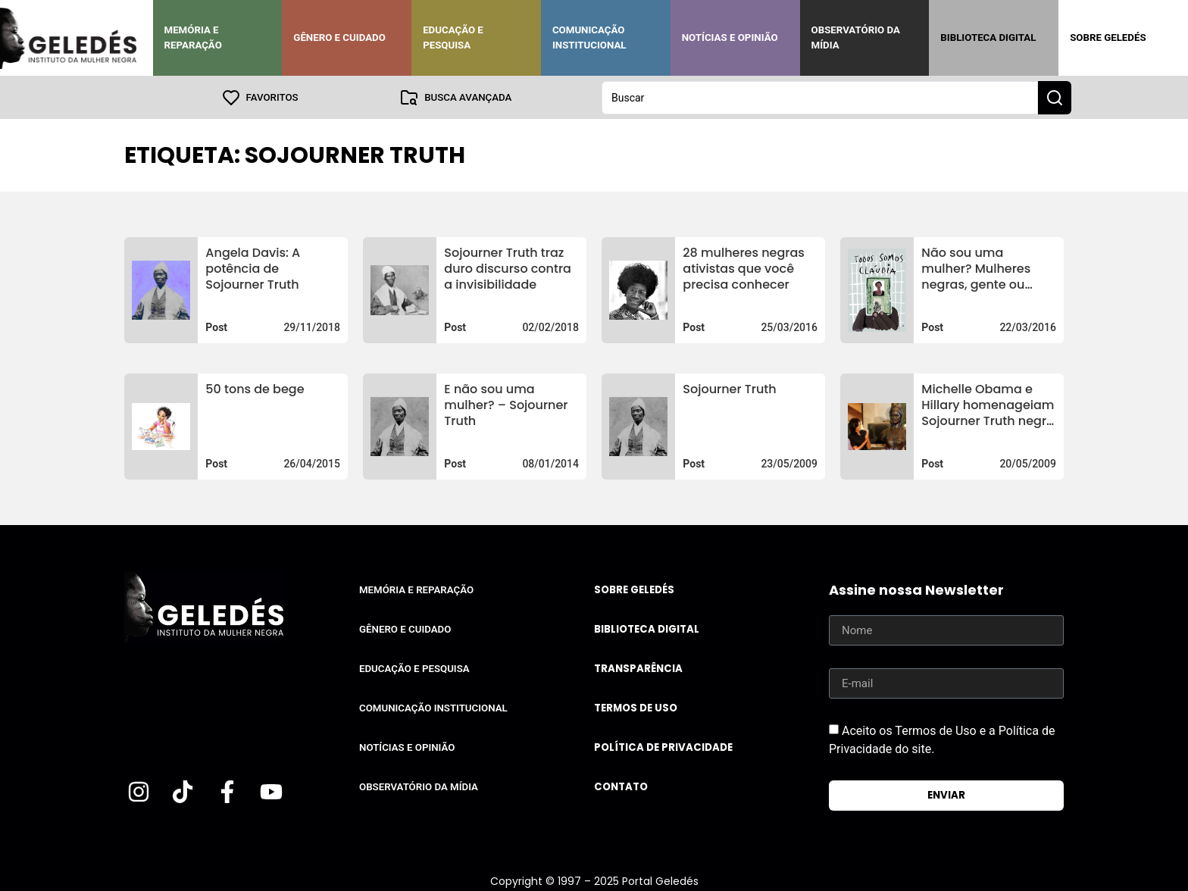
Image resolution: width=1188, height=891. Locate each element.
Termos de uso (635, 707)
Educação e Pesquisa (453, 37)
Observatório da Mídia (855, 37)
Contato (621, 786)
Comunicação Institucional (589, 37)
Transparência (638, 668)
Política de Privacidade (663, 746)
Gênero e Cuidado (339, 37)
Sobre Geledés (1108, 37)
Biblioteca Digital (988, 37)
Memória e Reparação (193, 37)
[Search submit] (1054, 97)
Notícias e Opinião (730, 37)
